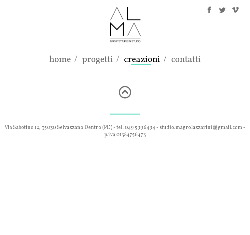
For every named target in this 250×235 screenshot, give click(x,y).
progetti (97, 60)
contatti (186, 60)
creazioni (142, 60)
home (60, 60)
